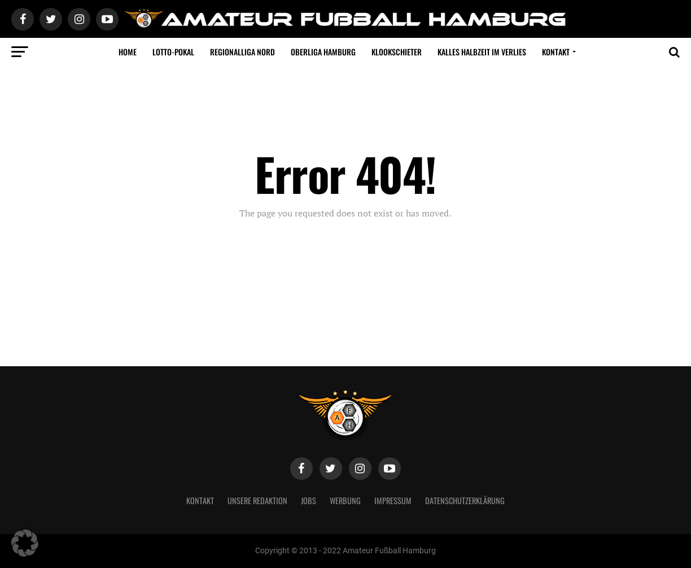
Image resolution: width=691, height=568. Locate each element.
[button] (25, 543)
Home (128, 52)
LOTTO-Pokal (173, 52)
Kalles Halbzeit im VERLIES (482, 52)
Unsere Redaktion (257, 500)
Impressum (393, 500)
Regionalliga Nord (242, 52)
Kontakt (556, 52)
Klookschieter (396, 52)
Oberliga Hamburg (323, 52)
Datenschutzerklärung (465, 500)
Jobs (308, 500)
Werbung (345, 500)
